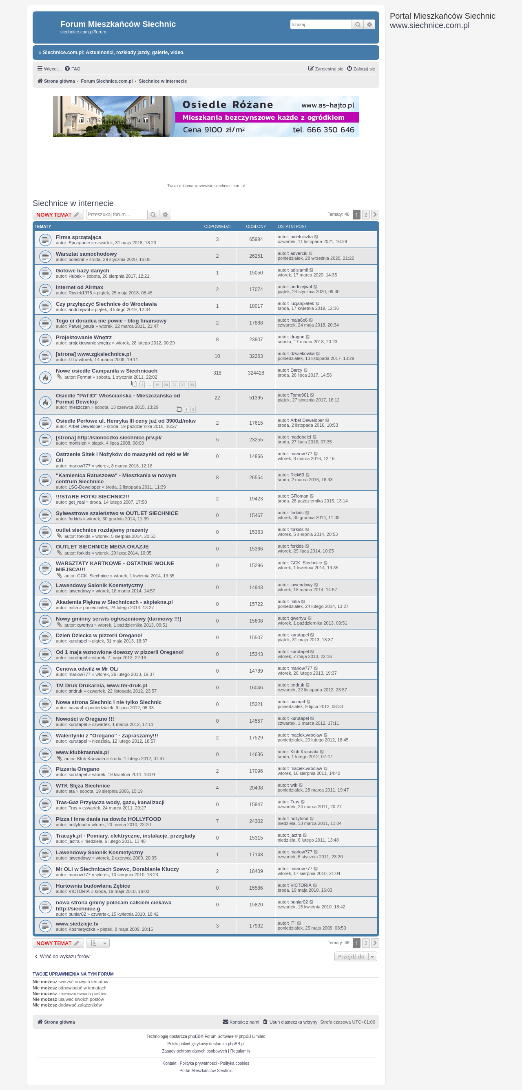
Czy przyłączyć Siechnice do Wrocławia (106, 304)
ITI (71, 359)
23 (192, 384)
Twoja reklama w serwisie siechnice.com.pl (206, 186)
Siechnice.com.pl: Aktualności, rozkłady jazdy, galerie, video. (112, 52)
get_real (77, 502)
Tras (73, 807)
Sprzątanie (79, 242)
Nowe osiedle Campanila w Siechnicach (106, 371)
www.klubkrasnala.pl (82, 752)
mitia (73, 607)
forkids (75, 518)
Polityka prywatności (198, 1063)
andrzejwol (301, 286)
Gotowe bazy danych (82, 271)
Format (84, 377)
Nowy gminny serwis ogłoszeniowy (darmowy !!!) (118, 619)
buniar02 (77, 914)
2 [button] (366, 214)
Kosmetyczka (82, 929)
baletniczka (301, 236)
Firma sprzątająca (78, 237)
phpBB (194, 1036)
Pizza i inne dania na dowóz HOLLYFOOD (108, 819)
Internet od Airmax (79, 287)
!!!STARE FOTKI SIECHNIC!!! (92, 496)
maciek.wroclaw (306, 735)
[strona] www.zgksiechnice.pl (93, 354)
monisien (77, 443)
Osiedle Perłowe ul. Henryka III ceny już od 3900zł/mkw (126, 421)
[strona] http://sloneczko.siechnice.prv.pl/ (108, 437)
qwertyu (85, 625)
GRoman (299, 495)
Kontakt (170, 1063)
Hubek (75, 276)
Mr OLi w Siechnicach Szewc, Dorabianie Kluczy (117, 869)
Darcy (296, 370)
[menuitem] (72, 69)
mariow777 (80, 465)
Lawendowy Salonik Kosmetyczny (99, 585)
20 (166, 384)
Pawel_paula (81, 326)
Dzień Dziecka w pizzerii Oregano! (99, 635)
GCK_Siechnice (93, 575)
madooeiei (300, 436)
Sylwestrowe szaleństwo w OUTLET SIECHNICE (117, 513)
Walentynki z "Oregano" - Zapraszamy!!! (107, 736)
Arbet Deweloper (85, 426)
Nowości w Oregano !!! (85, 719)
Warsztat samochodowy (86, 254)
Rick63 (297, 474)
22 (183, 384)
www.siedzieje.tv (77, 924)
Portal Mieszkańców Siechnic (205, 1070)
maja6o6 (298, 320)
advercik (298, 253)
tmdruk (75, 691)
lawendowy (80, 590)
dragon (297, 336)
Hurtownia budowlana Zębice (93, 886)
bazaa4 (76, 707)
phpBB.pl (236, 1044)
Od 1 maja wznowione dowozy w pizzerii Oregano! (120, 652)
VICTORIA (79, 891)
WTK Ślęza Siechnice (83, 786)
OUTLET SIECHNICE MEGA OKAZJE (102, 547)
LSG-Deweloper (84, 487)
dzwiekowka (302, 353)
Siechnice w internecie (73, 203)
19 (157, 384)
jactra (74, 841)
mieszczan (79, 407)
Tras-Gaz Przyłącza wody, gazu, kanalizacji (110, 802)
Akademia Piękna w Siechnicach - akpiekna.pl (114, 602)
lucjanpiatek (302, 303)
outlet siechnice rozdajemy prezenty (102, 530)
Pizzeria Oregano (78, 769)
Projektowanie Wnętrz (84, 337)
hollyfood (77, 824)
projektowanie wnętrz (90, 342)
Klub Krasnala (91, 758)
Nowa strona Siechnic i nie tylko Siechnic (108, 702)
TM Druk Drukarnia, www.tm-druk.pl (101, 685)
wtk (293, 785)
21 (175, 384)
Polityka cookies (235, 1063)
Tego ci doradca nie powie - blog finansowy (111, 321)
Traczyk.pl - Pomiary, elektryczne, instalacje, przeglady (125, 836)
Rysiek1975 (80, 292)
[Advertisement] (206, 161)
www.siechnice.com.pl (430, 25)
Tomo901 (299, 395)
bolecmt (76, 259)
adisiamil (299, 270)
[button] (375, 214)
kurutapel (78, 640)
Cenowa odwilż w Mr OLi (87, 669)
